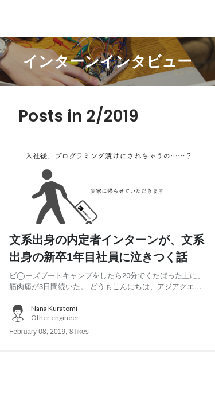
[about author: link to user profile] (107, 313)
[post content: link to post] (107, 262)
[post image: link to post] (107, 184)
